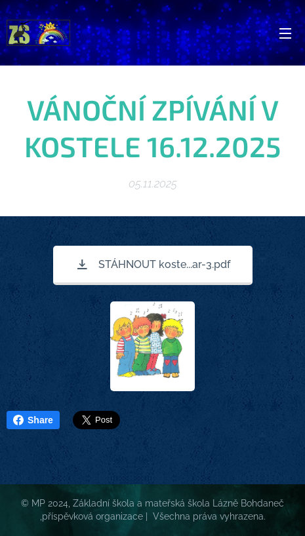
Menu (285, 33)
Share (33, 420)
